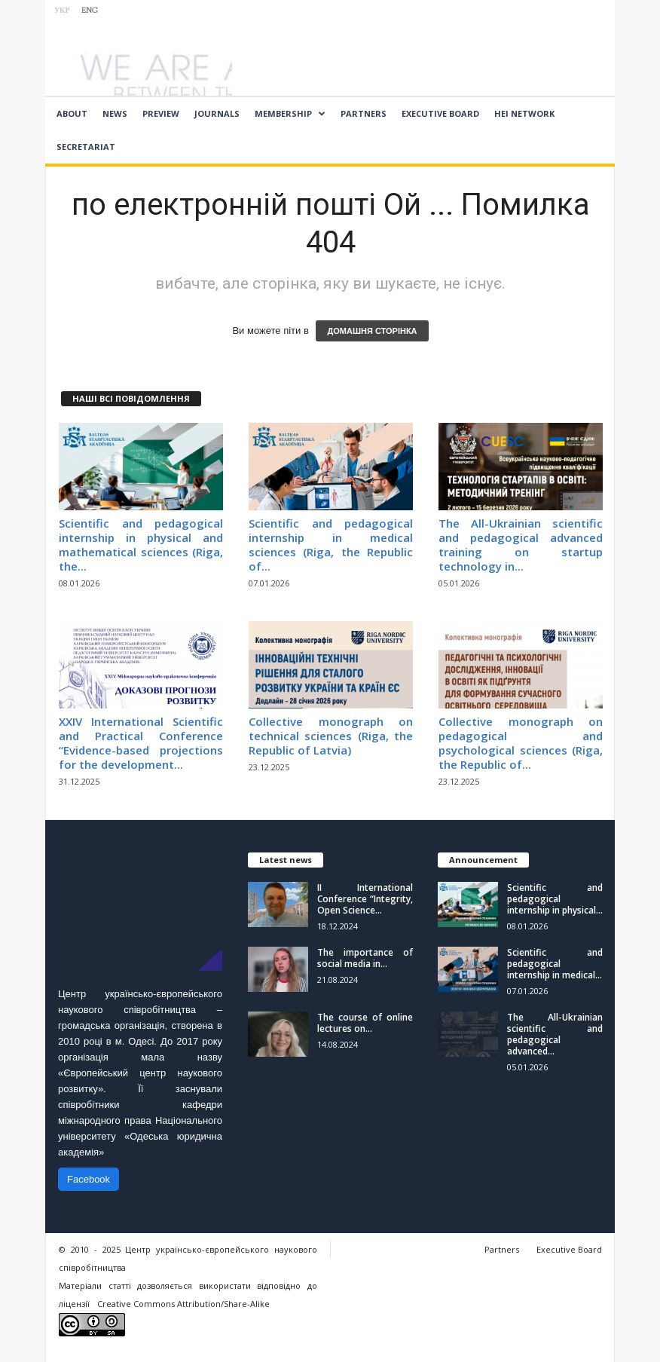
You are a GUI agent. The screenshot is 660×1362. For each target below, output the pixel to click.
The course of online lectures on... (365, 1023)
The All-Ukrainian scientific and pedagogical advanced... (555, 1034)
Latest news (285, 859)
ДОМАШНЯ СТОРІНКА (372, 330)
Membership (290, 113)
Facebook (88, 1179)
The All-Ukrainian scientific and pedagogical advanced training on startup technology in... (520, 545)
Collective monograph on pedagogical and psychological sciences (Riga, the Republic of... (520, 743)
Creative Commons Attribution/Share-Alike (183, 1303)
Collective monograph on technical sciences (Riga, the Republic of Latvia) (331, 736)
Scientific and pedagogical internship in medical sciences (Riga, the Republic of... (331, 545)
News (114, 113)
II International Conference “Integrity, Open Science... (365, 899)
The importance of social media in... (365, 958)
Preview (160, 113)
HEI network (524, 113)
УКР (62, 11)
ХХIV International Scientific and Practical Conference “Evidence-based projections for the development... (141, 743)
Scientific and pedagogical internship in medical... (555, 963)
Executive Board (440, 113)
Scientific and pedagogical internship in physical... (555, 899)
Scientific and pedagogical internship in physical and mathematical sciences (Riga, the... (141, 545)
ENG (89, 11)
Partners (364, 113)
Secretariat (86, 146)
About (72, 113)
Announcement (483, 859)
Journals (217, 113)
